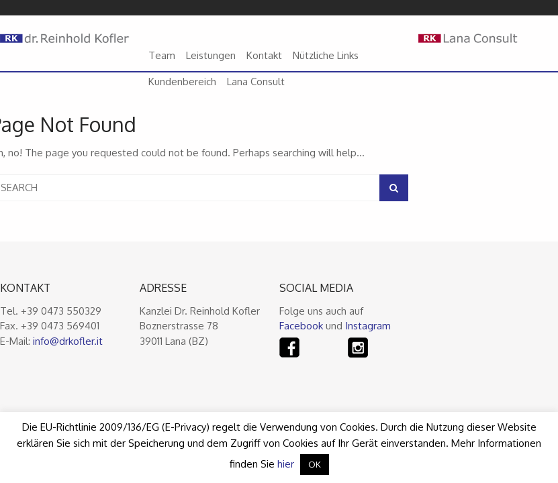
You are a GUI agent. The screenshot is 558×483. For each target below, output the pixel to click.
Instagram (368, 325)
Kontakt (264, 55)
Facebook (301, 325)
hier (285, 464)
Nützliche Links (326, 55)
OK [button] (314, 464)
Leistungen (211, 55)
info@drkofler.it (68, 341)
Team (161, 55)
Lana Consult (256, 81)
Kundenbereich (182, 81)
